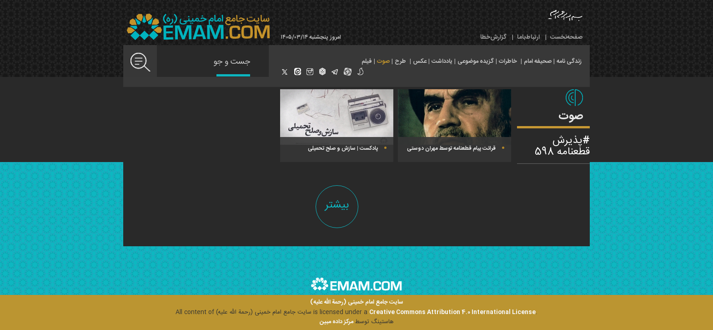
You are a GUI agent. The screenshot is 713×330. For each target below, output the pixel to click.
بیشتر (337, 205)
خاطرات (508, 61)
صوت (383, 61)
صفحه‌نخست (566, 37)
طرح (400, 61)
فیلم (367, 61)
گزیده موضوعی (475, 61)
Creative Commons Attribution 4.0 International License (452, 312)
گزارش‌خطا (493, 37)
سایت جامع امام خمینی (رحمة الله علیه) (356, 302)
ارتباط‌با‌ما (528, 37)
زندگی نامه (569, 61)
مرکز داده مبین (336, 322)
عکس (420, 61)
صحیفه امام (538, 61)
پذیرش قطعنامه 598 (562, 146)
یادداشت (442, 61)
